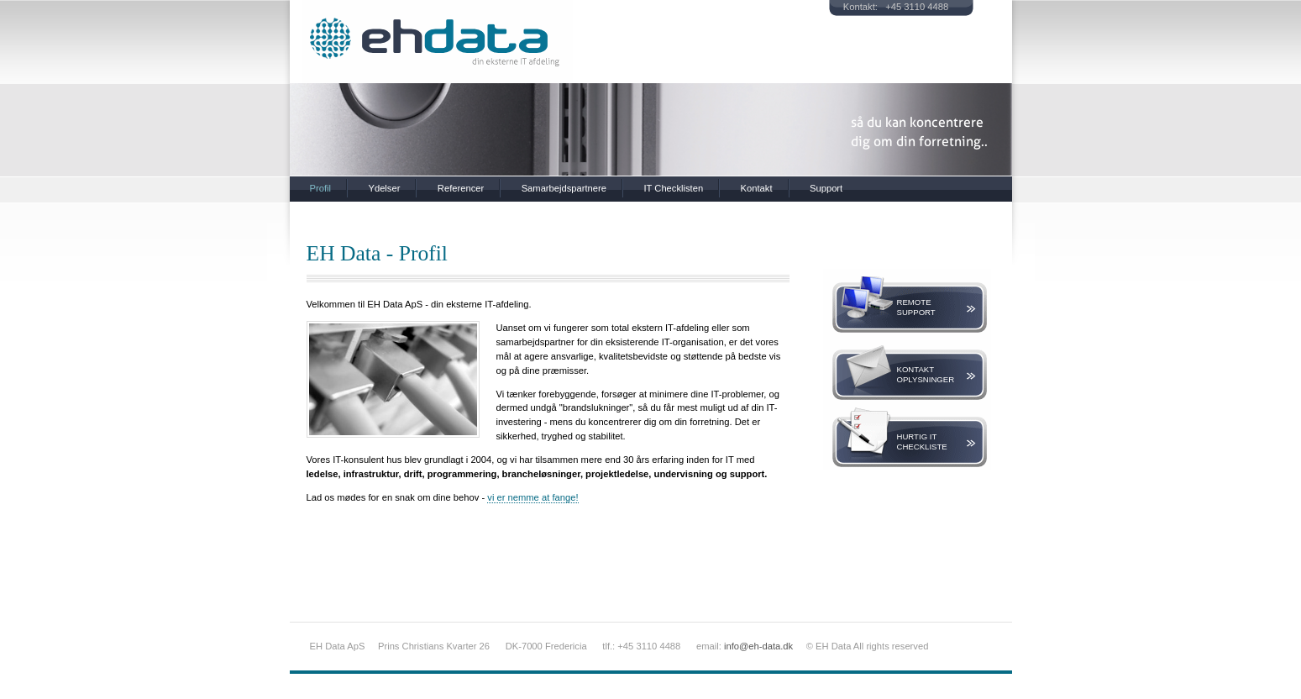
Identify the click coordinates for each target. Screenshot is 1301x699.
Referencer (461, 188)
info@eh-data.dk (758, 646)
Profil (321, 188)
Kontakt (757, 188)
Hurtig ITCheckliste (922, 441)
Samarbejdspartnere (564, 188)
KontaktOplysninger (926, 374)
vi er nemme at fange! (532, 497)
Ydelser (384, 188)
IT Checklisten (673, 188)
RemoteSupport (916, 307)
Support (826, 188)
